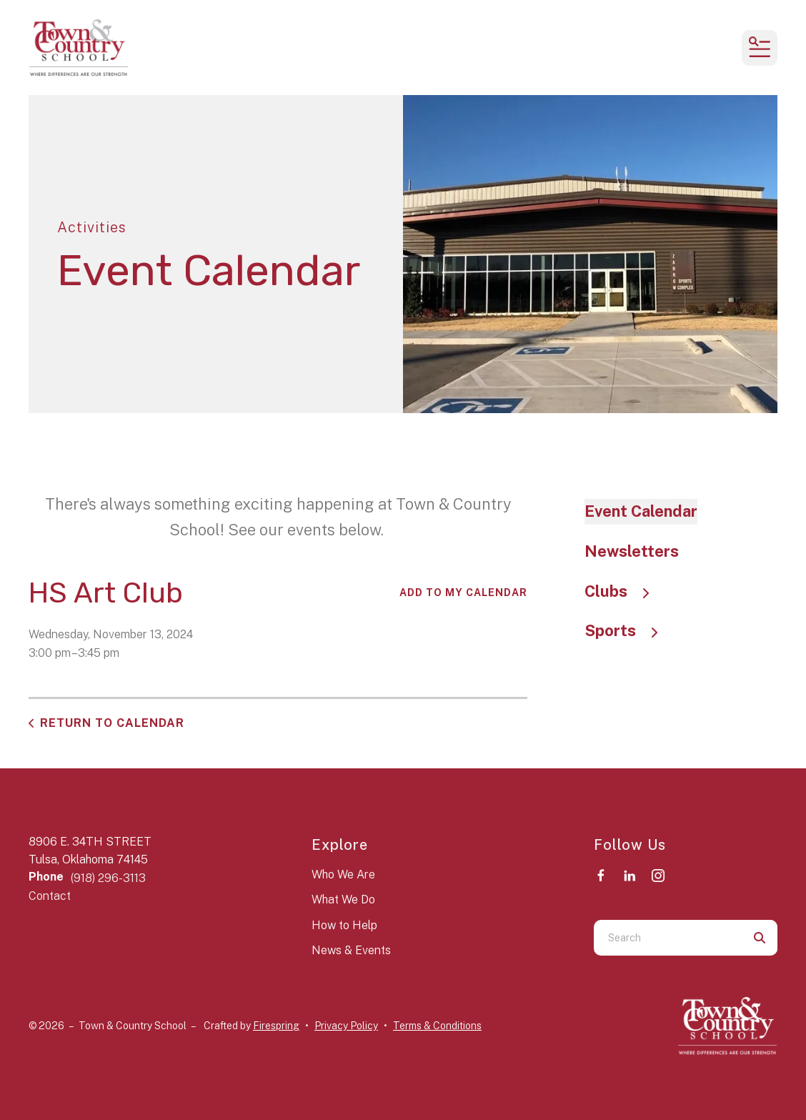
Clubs (623, 591)
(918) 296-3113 (108, 878)
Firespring (276, 1025)
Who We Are (343, 874)
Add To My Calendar (463, 592)
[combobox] (668, 938)
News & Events (351, 950)
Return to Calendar (112, 723)
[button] (759, 48)
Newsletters (631, 551)
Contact (50, 896)
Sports (628, 630)
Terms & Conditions (437, 1025)
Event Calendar (640, 511)
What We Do (343, 899)
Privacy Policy (346, 1025)
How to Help (344, 925)
